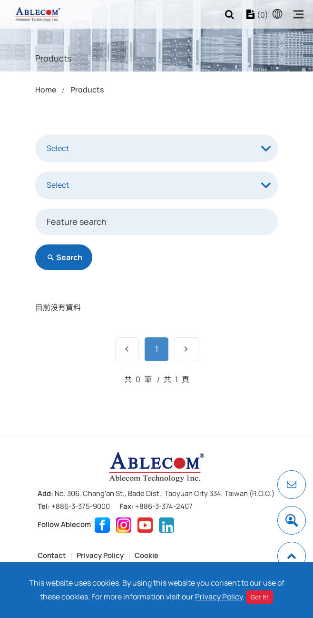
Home (45, 89)
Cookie (146, 555)
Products (87, 89)
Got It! (259, 597)
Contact (52, 555)
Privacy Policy (100, 555)
